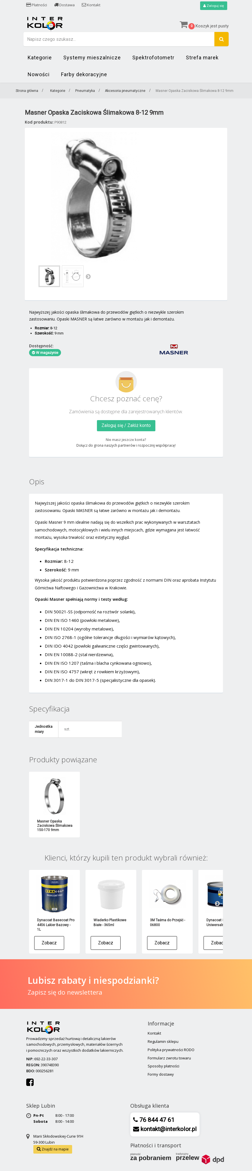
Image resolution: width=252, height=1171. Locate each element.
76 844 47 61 (156, 1120)
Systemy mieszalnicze (92, 58)
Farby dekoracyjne (84, 75)
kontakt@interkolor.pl (168, 1129)
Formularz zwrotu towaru (169, 1058)
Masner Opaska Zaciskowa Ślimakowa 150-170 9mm (54, 826)
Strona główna (27, 91)
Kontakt (91, 4)
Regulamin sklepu (163, 1041)
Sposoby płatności (163, 1066)
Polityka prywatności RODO (171, 1049)
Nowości (39, 75)
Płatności (36, 4)
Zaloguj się (213, 6)
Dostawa (64, 4)
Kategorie (40, 58)
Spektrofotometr (153, 58)
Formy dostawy (161, 1074)
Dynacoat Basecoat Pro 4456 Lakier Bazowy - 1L (55, 925)
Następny (88, 276)
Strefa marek (202, 58)
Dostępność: (41, 345)
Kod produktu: (39, 122)
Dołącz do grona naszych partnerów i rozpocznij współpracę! (126, 445)
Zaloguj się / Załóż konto (126, 425)
